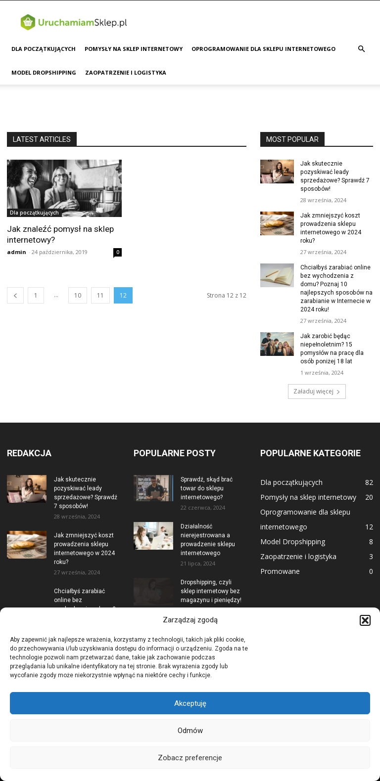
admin (16, 252)
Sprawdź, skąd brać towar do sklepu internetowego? (207, 486)
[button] (365, 620)
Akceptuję (190, 703)
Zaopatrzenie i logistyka (125, 72)
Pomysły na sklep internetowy (134, 48)
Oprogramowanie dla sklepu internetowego (263, 48)
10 (77, 295)
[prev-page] (15, 295)
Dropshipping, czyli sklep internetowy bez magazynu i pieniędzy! (211, 589)
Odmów (190, 730)
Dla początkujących (43, 48)
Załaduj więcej (316, 389)
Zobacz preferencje (190, 757)
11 (100, 295)
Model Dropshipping (43, 72)
